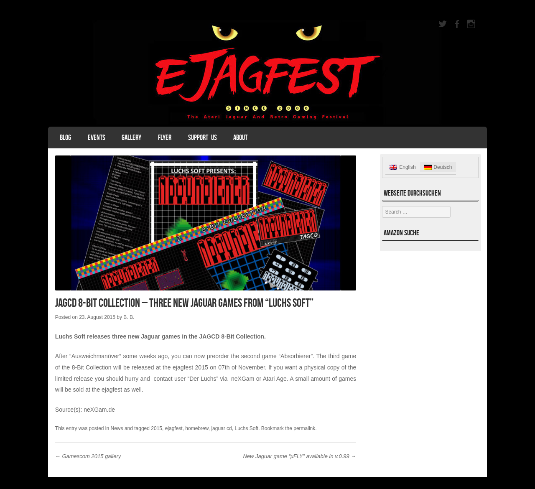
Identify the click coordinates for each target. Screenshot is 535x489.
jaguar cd (221, 428)
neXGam (242, 378)
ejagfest (174, 428)
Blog (65, 137)
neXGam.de (100, 409)
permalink (304, 428)
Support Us (202, 137)
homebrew (196, 428)
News (117, 428)
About (240, 137)
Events (96, 137)
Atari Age (275, 378)
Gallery (131, 137)
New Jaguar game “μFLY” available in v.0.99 (299, 456)
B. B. (128, 317)
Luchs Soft (246, 428)
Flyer (164, 137)
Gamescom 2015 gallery (88, 456)
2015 (156, 428)
